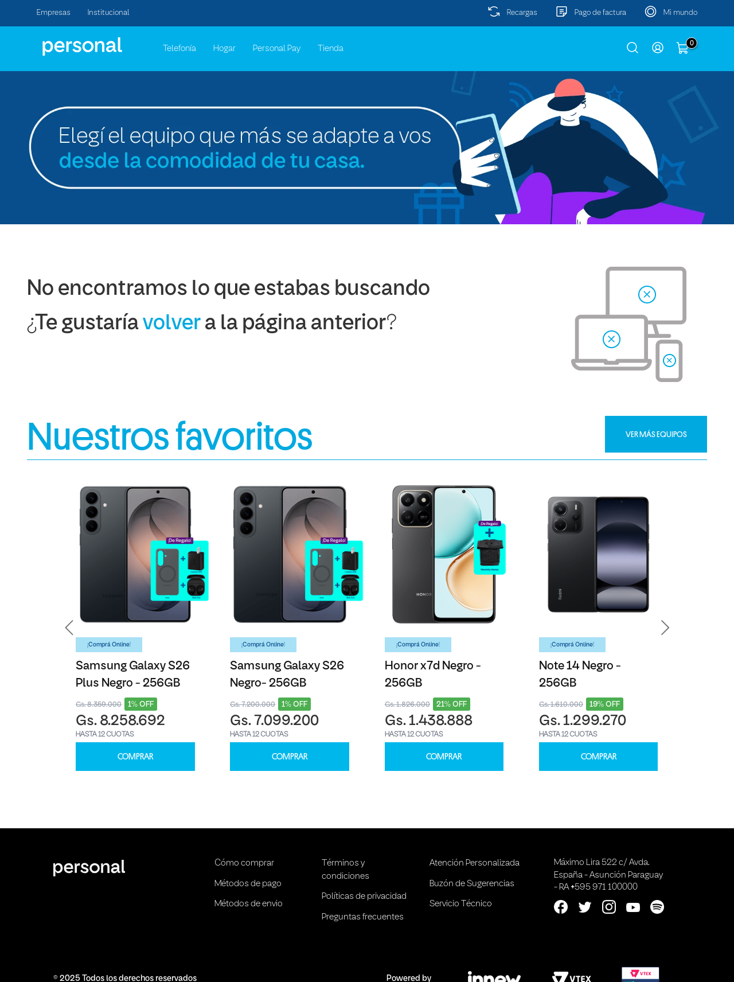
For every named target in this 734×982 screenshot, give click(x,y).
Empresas (54, 13)
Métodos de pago (248, 884)
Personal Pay (276, 49)
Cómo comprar (244, 863)
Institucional (109, 13)
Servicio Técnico (461, 904)
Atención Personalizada (475, 863)
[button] (69, 627)
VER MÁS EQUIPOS (656, 434)
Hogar (224, 49)
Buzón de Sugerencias (472, 884)
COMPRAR (135, 757)
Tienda (330, 49)
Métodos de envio (248, 904)
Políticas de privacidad (364, 897)
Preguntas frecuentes (363, 917)
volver (172, 323)
